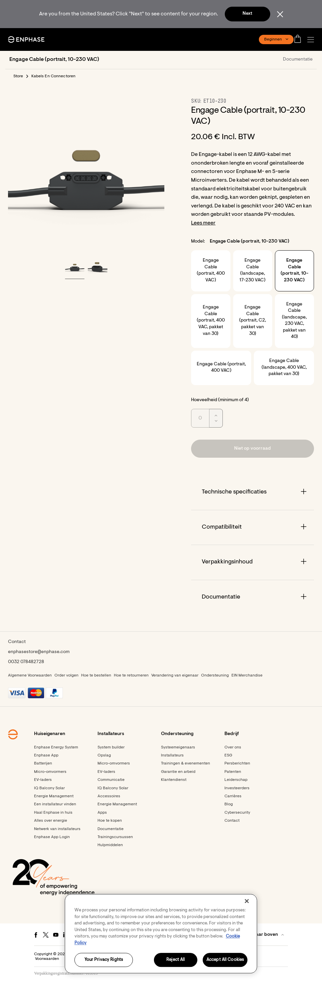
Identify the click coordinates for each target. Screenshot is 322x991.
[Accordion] (252, 492)
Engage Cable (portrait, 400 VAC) (211, 270)
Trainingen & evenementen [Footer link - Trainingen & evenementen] (185, 763)
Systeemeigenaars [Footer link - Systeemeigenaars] (178, 747)
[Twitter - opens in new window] (46, 935)
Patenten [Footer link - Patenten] (232, 772)
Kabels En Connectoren (53, 76)
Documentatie (298, 59)
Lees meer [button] (203, 223)
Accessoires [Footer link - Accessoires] (109, 796)
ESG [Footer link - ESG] (228, 755)
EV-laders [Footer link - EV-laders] (43, 780)
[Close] (246, 901)
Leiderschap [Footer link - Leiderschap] (236, 780)
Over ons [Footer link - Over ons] (232, 747)
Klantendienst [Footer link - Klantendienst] (173, 780)
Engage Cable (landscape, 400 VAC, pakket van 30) (284, 367)
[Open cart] (300, 39)
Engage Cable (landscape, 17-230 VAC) (252, 270)
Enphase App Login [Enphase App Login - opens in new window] (52, 837)
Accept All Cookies (225, 960)
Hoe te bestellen (96, 675)
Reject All (175, 960)
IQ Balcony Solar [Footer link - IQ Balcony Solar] (49, 788)
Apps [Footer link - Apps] (102, 813)
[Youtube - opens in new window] (56, 935)
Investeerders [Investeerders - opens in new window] (237, 788)
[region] (161, 934)
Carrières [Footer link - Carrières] (232, 796)
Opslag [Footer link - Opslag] (104, 755)
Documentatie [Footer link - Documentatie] (111, 829)
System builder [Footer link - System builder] (111, 747)
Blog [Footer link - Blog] (228, 804)
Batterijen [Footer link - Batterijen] (43, 763)
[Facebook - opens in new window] (36, 935)
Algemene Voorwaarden (30, 675)
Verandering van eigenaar (174, 675)
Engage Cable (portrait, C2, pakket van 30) (252, 320)
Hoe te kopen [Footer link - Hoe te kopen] (110, 821)
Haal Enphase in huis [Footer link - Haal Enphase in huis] (53, 813)
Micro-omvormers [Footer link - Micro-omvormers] (50, 772)
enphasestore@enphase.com (38, 652)
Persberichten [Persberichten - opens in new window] (237, 763)
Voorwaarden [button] (47, 959)
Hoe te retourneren (131, 675)
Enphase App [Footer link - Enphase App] (46, 755)
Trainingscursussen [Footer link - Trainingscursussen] (115, 837)
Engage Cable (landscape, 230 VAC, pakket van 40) (294, 321)
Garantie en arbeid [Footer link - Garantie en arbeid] (178, 772)
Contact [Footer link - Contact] (231, 821)
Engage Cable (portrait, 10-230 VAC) (294, 270)
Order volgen (66, 675)
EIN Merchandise (247, 675)
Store (18, 76)
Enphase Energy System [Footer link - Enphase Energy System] (56, 747)
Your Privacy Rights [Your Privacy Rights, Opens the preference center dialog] (104, 960)
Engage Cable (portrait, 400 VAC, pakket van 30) (211, 320)
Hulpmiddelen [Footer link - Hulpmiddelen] (110, 845)
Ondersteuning (215, 675)
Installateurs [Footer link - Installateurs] (172, 755)
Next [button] (247, 13)
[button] (312, 39)
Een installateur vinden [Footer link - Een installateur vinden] (55, 804)
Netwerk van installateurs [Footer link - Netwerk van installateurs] (57, 829)
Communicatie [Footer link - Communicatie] (111, 780)
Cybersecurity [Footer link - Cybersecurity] (237, 813)
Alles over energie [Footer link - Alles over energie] (50, 821)
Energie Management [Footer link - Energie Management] (53, 796)
